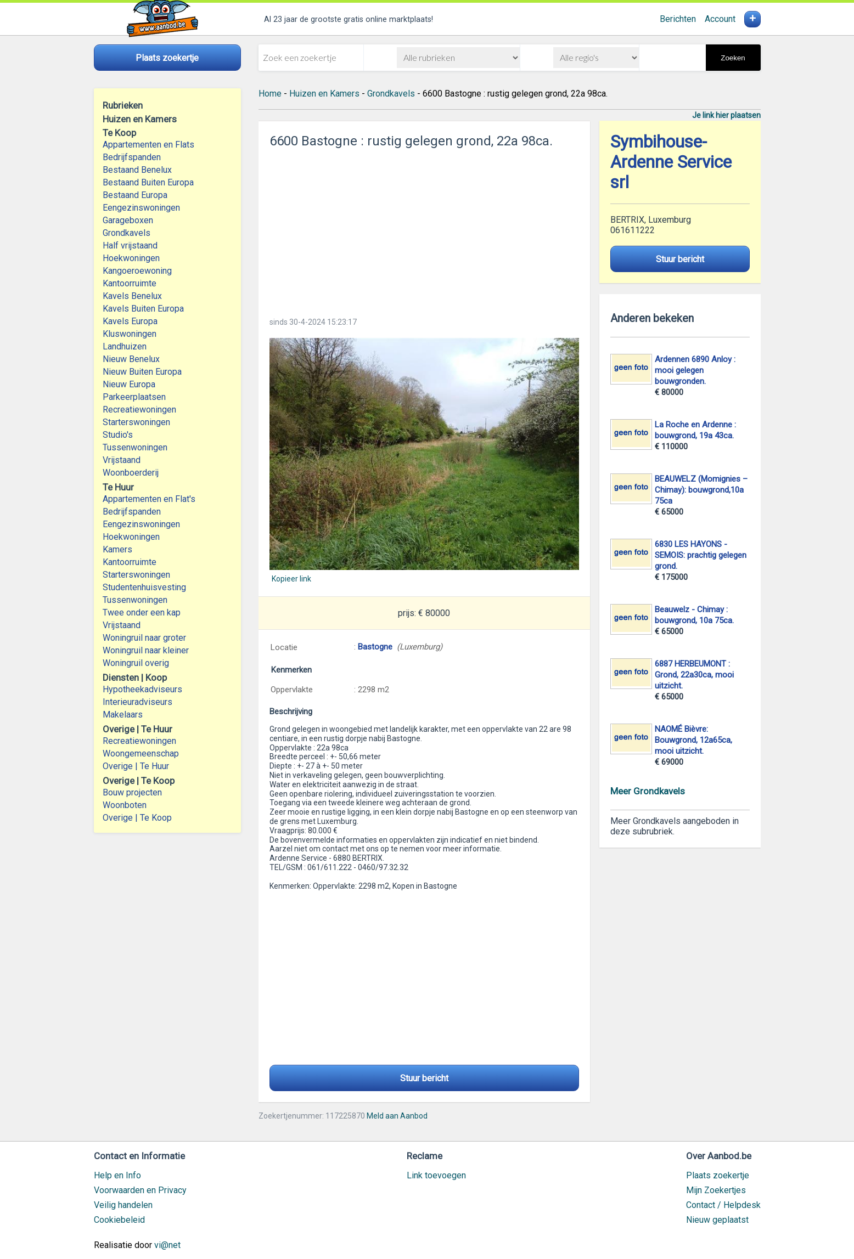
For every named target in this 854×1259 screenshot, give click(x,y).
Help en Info (117, 1175)
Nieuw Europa (129, 384)
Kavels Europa (130, 321)
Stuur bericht (424, 1078)
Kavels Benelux (132, 296)
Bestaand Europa (135, 195)
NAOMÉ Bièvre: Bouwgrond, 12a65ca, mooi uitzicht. (693, 740)
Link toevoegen (436, 1175)
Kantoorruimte (129, 283)
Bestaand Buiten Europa (148, 182)
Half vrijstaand (130, 245)
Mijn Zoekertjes (716, 1190)
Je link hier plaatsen (726, 115)
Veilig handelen (123, 1205)
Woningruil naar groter (144, 638)
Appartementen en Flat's (149, 499)
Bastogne (375, 647)
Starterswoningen (136, 422)
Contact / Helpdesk (723, 1205)
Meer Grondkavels (647, 791)
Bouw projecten (132, 792)
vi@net (167, 1245)
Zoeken (733, 58)
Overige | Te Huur (136, 766)
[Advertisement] (424, 229)
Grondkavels (126, 233)
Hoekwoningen (131, 258)
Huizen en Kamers (324, 93)
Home (270, 93)
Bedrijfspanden (132, 157)
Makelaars (123, 714)
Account (720, 19)
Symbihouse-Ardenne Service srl (671, 162)
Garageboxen (128, 220)
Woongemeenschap (141, 753)
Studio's (118, 435)
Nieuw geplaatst (717, 1220)
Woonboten (125, 805)
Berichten (678, 19)
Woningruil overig (136, 663)
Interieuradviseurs (137, 702)
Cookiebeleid (119, 1220)
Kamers (117, 549)
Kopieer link (291, 578)
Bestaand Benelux (137, 170)
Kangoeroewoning (137, 271)
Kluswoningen (129, 334)
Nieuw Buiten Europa (142, 371)
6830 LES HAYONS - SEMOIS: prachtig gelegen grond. (700, 555)
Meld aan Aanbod (397, 1115)
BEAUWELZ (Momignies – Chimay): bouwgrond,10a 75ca (701, 490)
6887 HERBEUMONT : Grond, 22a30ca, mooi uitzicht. (694, 675)
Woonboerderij (131, 472)
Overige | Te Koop (137, 817)
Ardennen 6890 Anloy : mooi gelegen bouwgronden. (695, 370)
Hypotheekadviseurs (142, 689)
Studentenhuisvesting (144, 587)
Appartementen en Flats (148, 144)
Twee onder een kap (142, 612)
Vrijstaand (122, 460)
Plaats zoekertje (717, 1175)
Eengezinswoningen (141, 207)
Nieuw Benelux (131, 359)
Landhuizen (125, 346)
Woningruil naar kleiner (146, 650)
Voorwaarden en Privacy (140, 1190)
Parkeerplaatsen (134, 397)
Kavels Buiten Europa (143, 308)
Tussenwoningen (135, 447)
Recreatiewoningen (139, 409)
